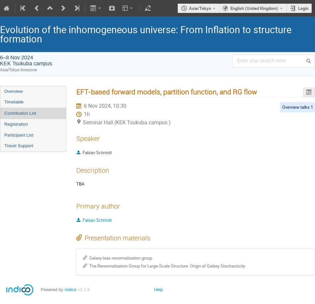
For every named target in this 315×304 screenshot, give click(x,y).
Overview (13, 91)
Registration (16, 124)
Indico (70, 289)
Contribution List (20, 113)
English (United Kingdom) (254, 8)
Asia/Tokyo (200, 8)
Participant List (18, 135)
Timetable (14, 101)
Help (158, 289)
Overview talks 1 (297, 107)
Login (303, 8)
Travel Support (18, 145)
